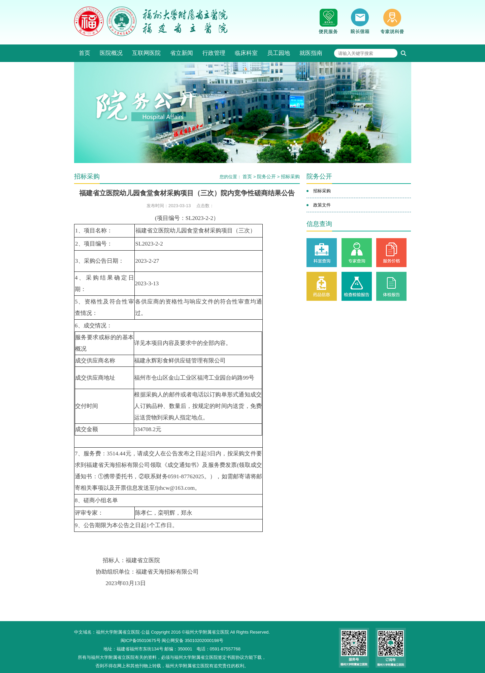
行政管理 (213, 53)
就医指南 (310, 53)
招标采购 (290, 176)
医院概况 (111, 53)
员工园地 (278, 53)
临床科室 (246, 53)
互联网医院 (146, 53)
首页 (84, 53)
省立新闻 (181, 53)
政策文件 (322, 204)
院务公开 (266, 176)
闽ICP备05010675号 (141, 640)
